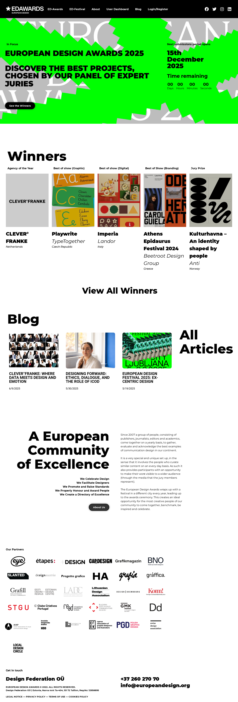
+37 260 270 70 (140, 679)
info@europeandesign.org (155, 686)
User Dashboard (117, 9)
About (96, 9)
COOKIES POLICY (78, 696)
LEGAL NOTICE (14, 696)
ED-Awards (55, 9)
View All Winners (119, 291)
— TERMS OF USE (55, 696)
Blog (138, 9)
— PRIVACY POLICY (33, 696)
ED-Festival (77, 9)
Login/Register (158, 9)
